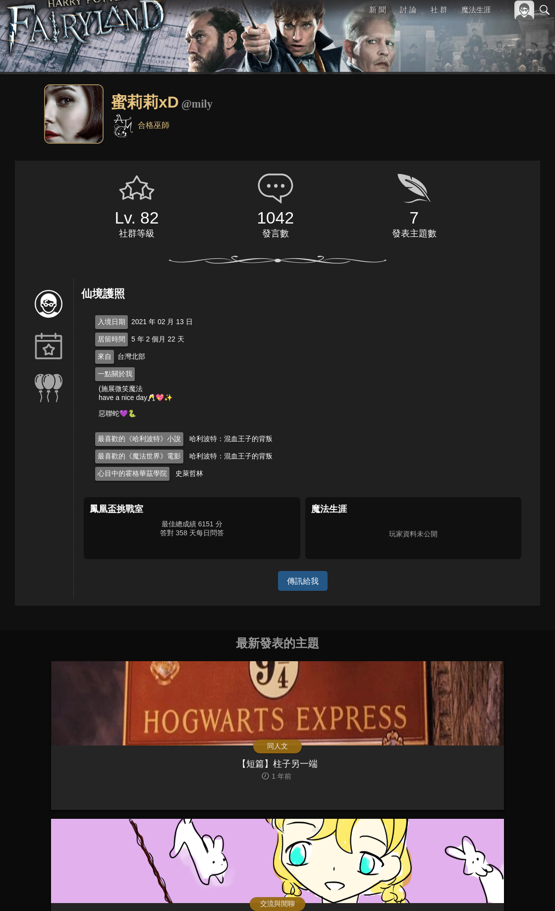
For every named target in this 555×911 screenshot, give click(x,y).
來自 (104, 356)
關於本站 (426, 887)
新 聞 (378, 9)
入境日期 (111, 322)
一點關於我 (115, 374)
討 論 (408, 9)
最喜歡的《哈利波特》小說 (139, 439)
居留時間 (111, 339)
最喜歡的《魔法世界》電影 (139, 456)
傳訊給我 (303, 580)
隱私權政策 (493, 887)
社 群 (439, 9)
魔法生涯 (476, 9)
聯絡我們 (529, 887)
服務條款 (458, 887)
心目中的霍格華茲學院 (132, 473)
